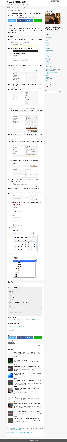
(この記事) (39, 28)
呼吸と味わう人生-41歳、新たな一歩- (53, 72)
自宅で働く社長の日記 (16, 2)
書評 (47, 75)
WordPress (40, 17)
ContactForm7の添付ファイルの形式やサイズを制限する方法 (26, 366)
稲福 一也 (40, 345)
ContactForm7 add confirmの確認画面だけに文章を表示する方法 (27, 418)
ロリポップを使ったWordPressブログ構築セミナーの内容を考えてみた (27, 381)
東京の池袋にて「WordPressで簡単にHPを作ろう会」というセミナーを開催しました (28, 389)
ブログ (47, 64)
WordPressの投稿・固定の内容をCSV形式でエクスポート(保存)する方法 (28, 411)
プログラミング (49, 66)
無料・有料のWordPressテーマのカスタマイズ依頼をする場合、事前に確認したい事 (27, 374)
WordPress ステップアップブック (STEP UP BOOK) (16, 326)
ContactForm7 (34, 17)
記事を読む (15, 356)
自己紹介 (9, 7)
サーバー (47, 58)
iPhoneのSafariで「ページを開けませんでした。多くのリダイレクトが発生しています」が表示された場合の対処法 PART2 (25, 429)
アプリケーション (49, 50)
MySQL (47, 43)
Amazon (10, 330)
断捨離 (47, 73)
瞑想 (47, 80)
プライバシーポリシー (16, 7)
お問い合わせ (24, 7)
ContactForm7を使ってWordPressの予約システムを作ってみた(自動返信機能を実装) (23, 319)
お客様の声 (48, 48)
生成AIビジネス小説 (49, 78)
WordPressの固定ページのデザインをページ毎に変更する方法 (26, 352)
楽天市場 (13, 330)
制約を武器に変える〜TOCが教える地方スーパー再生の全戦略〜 (53, 70)
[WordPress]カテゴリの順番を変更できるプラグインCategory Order (27, 396)
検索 (46, 90)
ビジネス (47, 61)
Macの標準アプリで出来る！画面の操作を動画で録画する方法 (19, 432)
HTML (47, 40)
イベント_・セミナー (50, 51)
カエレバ (12, 327)
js (46, 42)
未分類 (47, 77)
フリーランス (48, 63)
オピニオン (48, 53)
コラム (47, 55)
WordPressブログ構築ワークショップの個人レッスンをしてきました (27, 404)
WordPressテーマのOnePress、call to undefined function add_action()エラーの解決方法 (26, 359)
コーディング (48, 56)
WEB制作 (47, 45)
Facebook (48, 38)
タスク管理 (48, 59)
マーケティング (49, 67)
